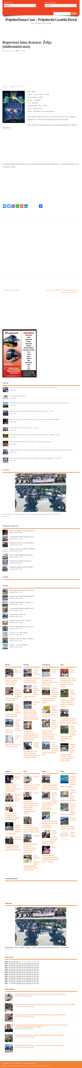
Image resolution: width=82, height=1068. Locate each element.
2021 (6, 971)
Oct (32, 963)
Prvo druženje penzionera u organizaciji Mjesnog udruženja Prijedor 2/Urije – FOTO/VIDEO (45, 1004)
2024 (6, 965)
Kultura (20, 51)
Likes (6, 86)
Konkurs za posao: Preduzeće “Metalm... (23, 549)
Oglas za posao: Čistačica (73, 834)
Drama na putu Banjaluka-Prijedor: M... (22, 596)
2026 (6, 962)
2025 (6, 963)
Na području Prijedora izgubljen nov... (22, 608)
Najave (24, 51)
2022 (6, 969)
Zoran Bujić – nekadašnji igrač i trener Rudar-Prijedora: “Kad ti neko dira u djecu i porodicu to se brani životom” (68, 678)
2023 (6, 967)
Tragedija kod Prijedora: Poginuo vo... (22, 602)
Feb (12, 962)
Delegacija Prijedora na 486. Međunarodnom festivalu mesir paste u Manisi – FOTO (32, 411)
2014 (6, 983)
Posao (14, 1066)
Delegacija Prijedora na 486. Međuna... (22, 543)
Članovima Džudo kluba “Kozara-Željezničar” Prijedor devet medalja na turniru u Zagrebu (33, 387)
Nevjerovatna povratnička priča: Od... (22, 626)
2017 (6, 978)
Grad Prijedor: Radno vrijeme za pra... (22, 537)
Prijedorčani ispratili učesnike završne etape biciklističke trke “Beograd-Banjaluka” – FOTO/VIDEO (36, 458)
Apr (17, 962)
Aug (27, 963)
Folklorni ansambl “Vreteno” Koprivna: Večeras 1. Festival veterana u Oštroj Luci (31, 441)
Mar (14, 962)
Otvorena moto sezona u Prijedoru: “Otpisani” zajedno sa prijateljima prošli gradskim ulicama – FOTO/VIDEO (31, 514)
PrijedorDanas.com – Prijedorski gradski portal (41, 19)
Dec (38, 963)
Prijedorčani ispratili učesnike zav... (21, 561)
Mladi (39, 1066)
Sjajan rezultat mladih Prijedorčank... (22, 555)
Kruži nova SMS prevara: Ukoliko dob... (23, 531)
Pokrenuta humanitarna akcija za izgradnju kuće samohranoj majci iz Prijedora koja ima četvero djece (32, 843)
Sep (30, 963)
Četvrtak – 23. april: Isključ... (19, 633)
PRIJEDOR (41, 891)
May (20, 963)
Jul (25, 963)
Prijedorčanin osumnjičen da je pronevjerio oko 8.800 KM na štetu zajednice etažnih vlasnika (31, 735)
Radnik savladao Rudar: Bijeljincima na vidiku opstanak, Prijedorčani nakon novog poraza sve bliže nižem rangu (39, 403)
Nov (35, 963)
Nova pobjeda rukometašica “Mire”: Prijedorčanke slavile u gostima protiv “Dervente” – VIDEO (35, 434)
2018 (6, 976)
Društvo (32, 1006)
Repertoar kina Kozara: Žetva (18, 797)
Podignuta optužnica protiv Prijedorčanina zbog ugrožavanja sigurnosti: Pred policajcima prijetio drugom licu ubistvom (41, 450)
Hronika (10, 1066)
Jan (9, 962)
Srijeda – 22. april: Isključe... (19, 645)
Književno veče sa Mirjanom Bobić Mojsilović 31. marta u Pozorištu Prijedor (12, 816)
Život (31, 996)
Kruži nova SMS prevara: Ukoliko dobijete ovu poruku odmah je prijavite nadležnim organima (34, 419)
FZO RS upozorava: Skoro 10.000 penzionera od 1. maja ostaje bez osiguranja (40, 994)
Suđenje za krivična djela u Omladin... (22, 639)
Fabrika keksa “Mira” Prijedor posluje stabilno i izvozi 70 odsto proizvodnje (39, 1045)
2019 (6, 974)
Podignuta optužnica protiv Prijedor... (22, 567)
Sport (26, 1066)
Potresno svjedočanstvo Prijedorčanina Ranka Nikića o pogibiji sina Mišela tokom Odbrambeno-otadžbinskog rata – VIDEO (31, 803)
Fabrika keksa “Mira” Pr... (18, 614)
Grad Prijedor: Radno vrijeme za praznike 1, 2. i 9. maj (24, 427)
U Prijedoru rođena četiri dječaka (11, 290)
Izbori (43, 1066)
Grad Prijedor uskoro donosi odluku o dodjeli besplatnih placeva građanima (39, 1035)
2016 (6, 980)
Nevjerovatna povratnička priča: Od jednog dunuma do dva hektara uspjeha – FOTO (32, 828)
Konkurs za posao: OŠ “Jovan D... (21, 620)
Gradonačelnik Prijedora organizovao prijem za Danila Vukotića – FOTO (68, 720)
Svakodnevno (20, 1066)
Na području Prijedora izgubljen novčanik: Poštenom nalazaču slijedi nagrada (40, 1014)
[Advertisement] (41, 35)
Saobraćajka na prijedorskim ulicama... (22, 590)
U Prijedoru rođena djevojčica (17, 396)
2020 (6, 972)
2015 (6, 981)
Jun (23, 963)
